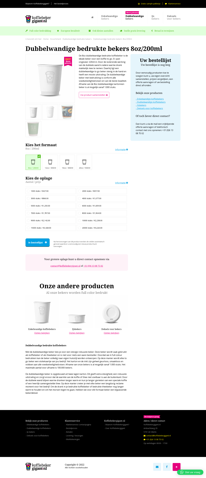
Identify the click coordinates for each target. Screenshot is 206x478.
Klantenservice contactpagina (78, 424)
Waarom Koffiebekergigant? (37, 3)
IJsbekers (141, 105)
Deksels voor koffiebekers (150, 108)
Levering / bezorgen (74, 435)
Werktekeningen (73, 439)
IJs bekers (31, 432)
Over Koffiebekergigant (115, 428)
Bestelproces (71, 428)
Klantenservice (173, 3)
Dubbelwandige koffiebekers (151, 102)
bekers (109, 17)
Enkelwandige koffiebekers (150, 98)
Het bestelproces (61, 3)
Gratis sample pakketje (149, 3)
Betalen (69, 432)
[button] (190, 472)
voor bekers (174, 17)
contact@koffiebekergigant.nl (65, 266)
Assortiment (55, 39)
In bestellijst (35, 242)
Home (46, 39)
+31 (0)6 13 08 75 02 (93, 266)
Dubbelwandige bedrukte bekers (77, 39)
